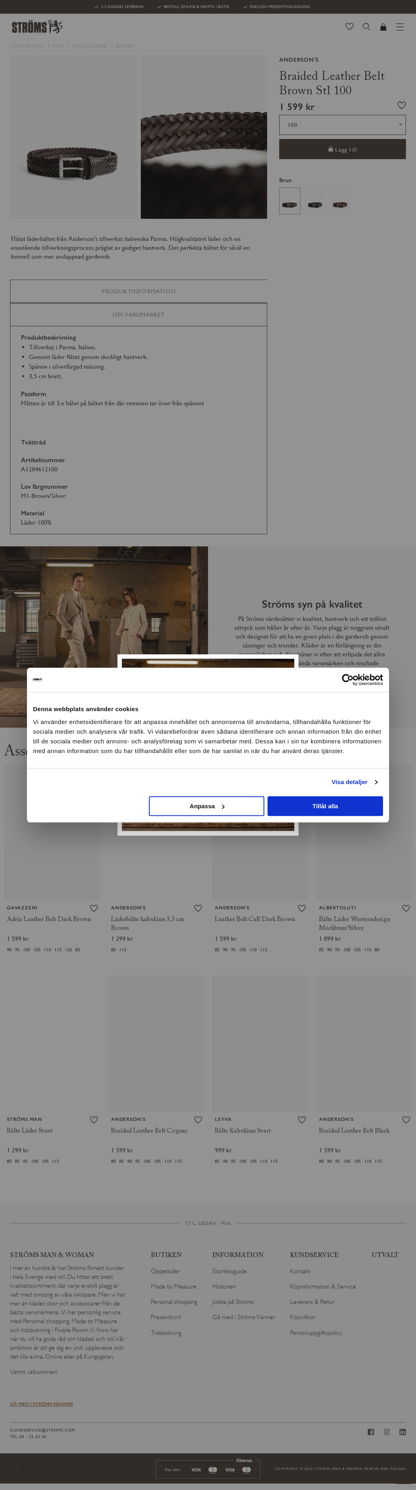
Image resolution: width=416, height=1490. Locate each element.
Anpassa (206, 806)
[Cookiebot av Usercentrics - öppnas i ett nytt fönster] (348, 680)
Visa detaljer (349, 781)
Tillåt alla (325, 806)
